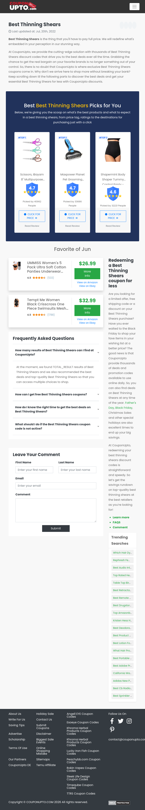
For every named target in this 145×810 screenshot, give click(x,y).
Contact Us (44, 719)
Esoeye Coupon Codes (83, 722)
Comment (22, 494)
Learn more (121, 517)
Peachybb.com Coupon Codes (83, 760)
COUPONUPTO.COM (39, 802)
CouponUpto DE (20, 765)
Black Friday (123, 408)
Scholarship (17, 739)
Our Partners (17, 759)
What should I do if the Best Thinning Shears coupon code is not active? (52, 426)
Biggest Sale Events (45, 740)
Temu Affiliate (46, 765)
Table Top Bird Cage (125, 583)
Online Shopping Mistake (43, 751)
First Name (23, 462)
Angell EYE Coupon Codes (80, 715)
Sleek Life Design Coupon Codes (78, 777)
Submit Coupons (42, 726)
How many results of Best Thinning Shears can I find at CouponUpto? (54, 352)
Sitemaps (43, 759)
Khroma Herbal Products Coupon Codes (79, 731)
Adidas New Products (126, 681)
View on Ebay (87, 286)
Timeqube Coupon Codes (80, 786)
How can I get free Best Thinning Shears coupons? (51, 394)
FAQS (116, 522)
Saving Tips (17, 725)
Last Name (66, 462)
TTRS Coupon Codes (81, 793)
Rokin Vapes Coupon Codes (81, 769)
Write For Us (17, 719)
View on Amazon (87, 282)
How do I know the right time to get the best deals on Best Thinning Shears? (53, 409)
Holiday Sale (45, 714)
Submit (56, 528)
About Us (15, 714)
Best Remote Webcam (127, 598)
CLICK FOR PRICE (32, 216)
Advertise (15, 734)
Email (19, 478)
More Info (87, 273)
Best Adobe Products (126, 665)
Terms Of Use (18, 748)
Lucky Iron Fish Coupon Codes (83, 752)
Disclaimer (43, 734)
